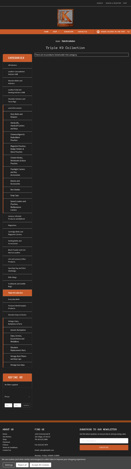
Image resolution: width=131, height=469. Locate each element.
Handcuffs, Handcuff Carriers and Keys (17, 125)
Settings (9, 464)
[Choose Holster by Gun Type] (113, 32)
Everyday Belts (14, 298)
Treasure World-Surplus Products (17, 306)
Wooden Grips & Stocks (17, 314)
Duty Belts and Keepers (16, 114)
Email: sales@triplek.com (44, 449)
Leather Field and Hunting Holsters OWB (16, 90)
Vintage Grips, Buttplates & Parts (15, 321)
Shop (56, 32)
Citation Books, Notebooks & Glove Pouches (18, 160)
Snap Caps (14, 194)
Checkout (6, 441)
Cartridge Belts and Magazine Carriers (15, 232)
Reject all (22, 464)
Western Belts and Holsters (15, 81)
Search (100, 3)
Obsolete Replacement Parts (18, 348)
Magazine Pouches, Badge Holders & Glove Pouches (18, 148)
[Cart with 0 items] (125, 3)
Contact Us (82, 32)
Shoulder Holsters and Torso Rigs (16, 99)
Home (46, 32)
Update (26, 404)
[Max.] (17, 404)
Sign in (108, 3)
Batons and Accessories (15, 181)
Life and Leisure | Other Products (17, 259)
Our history (7, 435)
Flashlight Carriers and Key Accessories (17, 171)
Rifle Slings (12, 276)
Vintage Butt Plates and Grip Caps (18, 357)
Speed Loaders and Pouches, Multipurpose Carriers (18, 204)
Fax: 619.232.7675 (41, 443)
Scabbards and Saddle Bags (16, 284)
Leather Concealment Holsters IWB (16, 72)
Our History (68, 32)
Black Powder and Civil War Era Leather (16, 250)
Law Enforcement (14, 107)
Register (117, 3)
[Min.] (8, 404)
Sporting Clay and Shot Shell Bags (17, 268)
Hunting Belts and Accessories (14, 241)
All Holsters (12, 64)
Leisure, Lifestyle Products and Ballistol (16, 216)
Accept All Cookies (40, 464)
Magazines (12, 224)
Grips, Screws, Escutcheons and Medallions (17, 338)
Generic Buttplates (18, 329)
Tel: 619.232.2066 (41, 438)
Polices (5, 443)
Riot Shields (15, 189)
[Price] (17, 396)
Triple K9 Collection (15, 292)
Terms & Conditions (10, 446)
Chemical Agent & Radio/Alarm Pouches (17, 136)
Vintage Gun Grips (17, 364)
